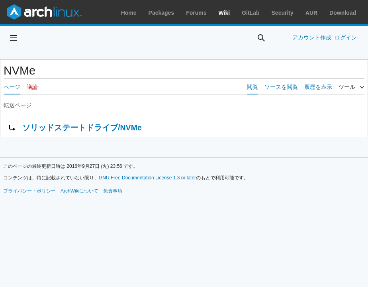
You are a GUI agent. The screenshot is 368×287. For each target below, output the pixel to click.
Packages (161, 13)
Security (283, 13)
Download (342, 13)
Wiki (224, 13)
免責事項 (112, 191)
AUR (311, 13)
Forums (196, 13)
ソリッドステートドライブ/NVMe (82, 127)
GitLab (250, 13)
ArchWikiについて (79, 191)
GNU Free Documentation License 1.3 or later (147, 178)
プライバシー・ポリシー (29, 191)
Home (129, 13)
